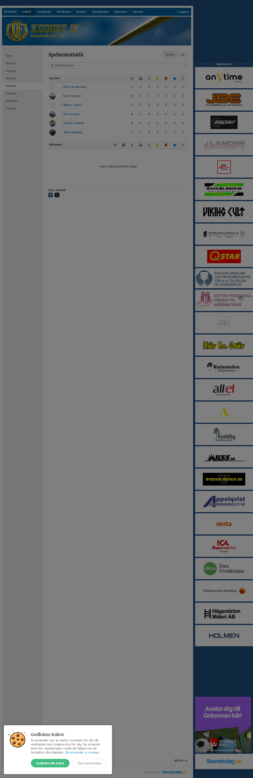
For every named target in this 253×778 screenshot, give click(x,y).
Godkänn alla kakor (50, 763)
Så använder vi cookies (82, 752)
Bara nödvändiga (89, 763)
